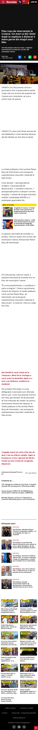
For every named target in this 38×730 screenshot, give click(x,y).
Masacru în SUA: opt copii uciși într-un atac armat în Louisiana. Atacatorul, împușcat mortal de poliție (28, 642)
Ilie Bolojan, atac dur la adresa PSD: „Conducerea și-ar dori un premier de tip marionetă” (24, 570)
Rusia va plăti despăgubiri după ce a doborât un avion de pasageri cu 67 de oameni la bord (28, 691)
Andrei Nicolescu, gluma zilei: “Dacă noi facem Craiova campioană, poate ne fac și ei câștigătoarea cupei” (9, 626)
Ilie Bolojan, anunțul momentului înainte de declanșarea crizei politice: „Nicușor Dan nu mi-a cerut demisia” (22, 584)
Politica (16, 527)
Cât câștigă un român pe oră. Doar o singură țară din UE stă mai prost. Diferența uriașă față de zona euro (19, 485)
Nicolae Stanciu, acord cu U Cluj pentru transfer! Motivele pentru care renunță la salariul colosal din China (18, 498)
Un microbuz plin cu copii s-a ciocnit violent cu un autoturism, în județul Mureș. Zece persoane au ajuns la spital (9, 675)
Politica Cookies (10, 708)
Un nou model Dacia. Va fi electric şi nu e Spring (27, 659)
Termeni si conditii (26, 708)
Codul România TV (19, 718)
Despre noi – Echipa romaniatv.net (24, 713)
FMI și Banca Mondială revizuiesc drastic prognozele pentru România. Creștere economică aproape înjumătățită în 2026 (9, 610)
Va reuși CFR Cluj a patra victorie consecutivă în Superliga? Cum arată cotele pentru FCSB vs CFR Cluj (9, 699)
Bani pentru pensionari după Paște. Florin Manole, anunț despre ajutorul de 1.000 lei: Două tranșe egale (28, 626)
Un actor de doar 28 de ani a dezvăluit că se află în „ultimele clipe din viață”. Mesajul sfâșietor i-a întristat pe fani (9, 691)
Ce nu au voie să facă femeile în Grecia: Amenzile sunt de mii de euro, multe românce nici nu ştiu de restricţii (8, 642)
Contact (4, 713)
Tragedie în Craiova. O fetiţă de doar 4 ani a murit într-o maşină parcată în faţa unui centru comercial (24, 210)
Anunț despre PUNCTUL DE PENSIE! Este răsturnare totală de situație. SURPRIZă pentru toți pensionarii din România (17, 492)
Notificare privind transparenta (19, 722)
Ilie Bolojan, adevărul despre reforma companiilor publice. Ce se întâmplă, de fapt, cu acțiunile (24, 532)
